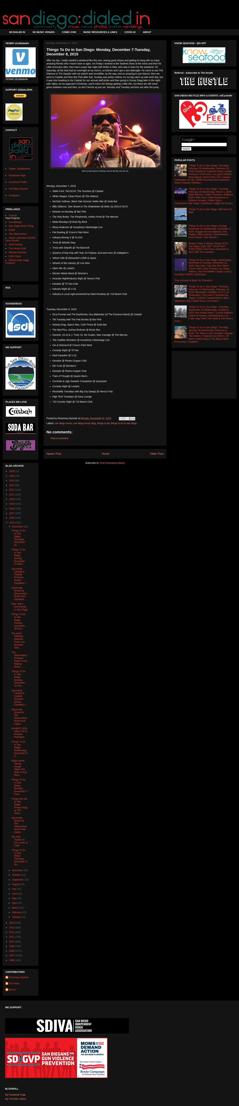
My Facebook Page (15, 1094)
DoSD (12, 230)
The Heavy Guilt (17, 248)
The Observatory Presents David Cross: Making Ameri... (19, 659)
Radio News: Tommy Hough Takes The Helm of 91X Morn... (19, 767)
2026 (12, 471)
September (18, 879)
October (16, 875)
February (17, 912)
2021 (12, 494)
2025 (12, 476)
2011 (12, 936)
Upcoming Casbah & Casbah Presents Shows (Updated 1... (19, 575)
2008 (12, 950)
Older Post (157, 453)
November (18, 870)
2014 (12, 922)
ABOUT (147, 32)
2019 (12, 503)
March (15, 907)
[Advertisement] (204, 373)
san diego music (63, 423)
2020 (12, 499)
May (14, 898)
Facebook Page (17, 175)
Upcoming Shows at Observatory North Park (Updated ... (19, 593)
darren (12, 989)
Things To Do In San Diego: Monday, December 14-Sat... (18, 678)
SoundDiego (15, 222)
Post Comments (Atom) (112, 463)
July (14, 889)
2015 (12, 522)
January (16, 917)
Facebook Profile (18, 182)
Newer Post (53, 453)
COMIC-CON (69, 32)
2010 (12, 941)
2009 (12, 946)
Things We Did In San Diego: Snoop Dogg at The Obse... (19, 806)
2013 (12, 927)
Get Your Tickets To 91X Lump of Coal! (19, 841)
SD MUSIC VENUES (43, 32)
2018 (12, 508)
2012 (12, 932)
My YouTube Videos (15, 1098)
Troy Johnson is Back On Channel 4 (193, 280)
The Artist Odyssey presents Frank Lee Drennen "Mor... (18, 640)
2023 (12, 485)
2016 (12, 517)
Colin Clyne (15, 256)
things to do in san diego (124, 423)
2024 (12, 480)
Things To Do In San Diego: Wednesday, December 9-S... (19, 748)
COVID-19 (130, 32)
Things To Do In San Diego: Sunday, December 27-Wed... (18, 556)
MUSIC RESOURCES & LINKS (100, 32)
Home (105, 453)
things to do (103, 423)
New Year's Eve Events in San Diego (19, 606)
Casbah (13, 215)
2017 (12, 513)
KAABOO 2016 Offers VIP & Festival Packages (19, 732)
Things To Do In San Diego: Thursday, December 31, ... (18, 537)
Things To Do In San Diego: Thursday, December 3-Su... (19, 857)
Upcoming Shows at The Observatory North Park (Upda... (19, 716)
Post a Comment (59, 438)
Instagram (14, 195)
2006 (12, 960)
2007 (12, 955)
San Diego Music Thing (21, 226)
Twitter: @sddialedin (19, 168)
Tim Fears (14, 983)
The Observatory (17, 233)
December (18, 526)
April (14, 903)
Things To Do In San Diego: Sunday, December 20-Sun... (18, 621)
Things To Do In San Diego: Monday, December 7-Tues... (19, 786)
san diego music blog (84, 423)
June (15, 893)
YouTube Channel (18, 188)
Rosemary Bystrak (18, 977)
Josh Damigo (16, 244)
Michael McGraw (17, 252)
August (16, 884)
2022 (12, 489)
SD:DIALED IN (17, 32)
